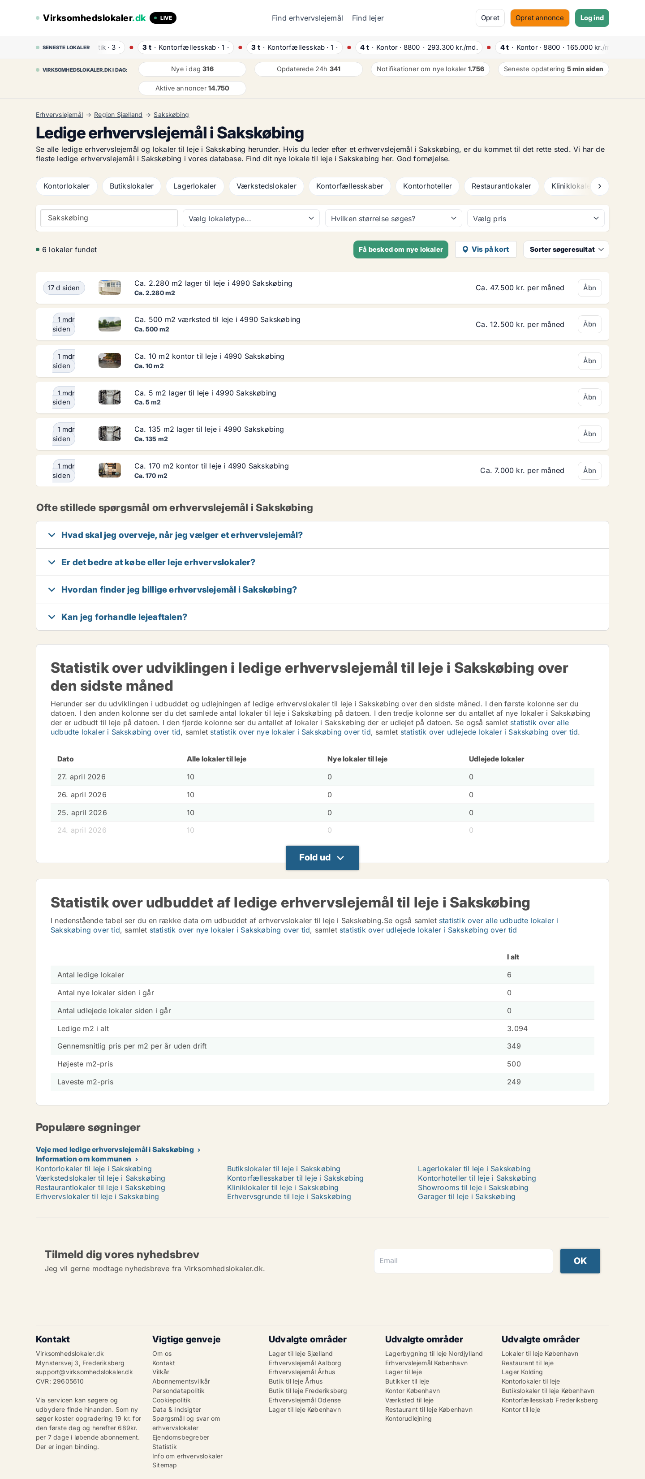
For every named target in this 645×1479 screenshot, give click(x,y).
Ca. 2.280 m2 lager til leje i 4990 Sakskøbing (213, 283)
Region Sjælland (118, 114)
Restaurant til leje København (429, 1409)
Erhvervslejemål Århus (302, 1372)
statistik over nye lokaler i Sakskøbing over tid (290, 731)
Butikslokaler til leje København (548, 1390)
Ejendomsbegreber (180, 1437)
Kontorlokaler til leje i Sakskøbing (94, 1168)
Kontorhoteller (427, 185)
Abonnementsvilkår (181, 1381)
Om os (162, 1353)
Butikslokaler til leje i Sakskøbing (284, 1168)
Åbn (590, 288)
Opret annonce (540, 17)
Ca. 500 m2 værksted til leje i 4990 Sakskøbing (217, 319)
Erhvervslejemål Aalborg (305, 1363)
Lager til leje (403, 1372)
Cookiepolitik (171, 1400)
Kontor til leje (521, 1409)
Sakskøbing (171, 114)
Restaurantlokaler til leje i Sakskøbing (100, 1187)
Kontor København (412, 1390)
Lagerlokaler (194, 185)
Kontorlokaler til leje (531, 1381)
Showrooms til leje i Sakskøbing (473, 1187)
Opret (490, 17)
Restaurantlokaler (501, 185)
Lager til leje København (305, 1409)
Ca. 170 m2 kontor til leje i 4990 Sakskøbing (211, 465)
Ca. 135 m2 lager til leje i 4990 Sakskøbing (209, 429)
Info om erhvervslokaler (187, 1456)
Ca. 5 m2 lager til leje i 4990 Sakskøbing (205, 392)
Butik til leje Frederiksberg (308, 1390)
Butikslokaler (132, 185)
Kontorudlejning (408, 1418)
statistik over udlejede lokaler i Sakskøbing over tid (489, 731)
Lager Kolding (522, 1372)
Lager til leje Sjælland (301, 1353)
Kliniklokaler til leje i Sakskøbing (283, 1187)
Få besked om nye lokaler (401, 249)
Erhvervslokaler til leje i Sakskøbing (97, 1196)
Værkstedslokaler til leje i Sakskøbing (101, 1178)
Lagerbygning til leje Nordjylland (434, 1353)
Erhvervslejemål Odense (305, 1400)
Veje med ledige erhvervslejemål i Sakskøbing (115, 1149)
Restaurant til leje (528, 1363)
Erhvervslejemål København (426, 1363)
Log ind (592, 17)
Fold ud (315, 857)
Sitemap (164, 1465)
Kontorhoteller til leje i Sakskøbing (477, 1178)
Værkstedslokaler (266, 185)
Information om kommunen (84, 1158)
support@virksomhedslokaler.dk (84, 1372)
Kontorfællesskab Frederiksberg (550, 1400)
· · (113, 47)
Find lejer (368, 17)
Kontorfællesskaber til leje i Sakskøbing (295, 1178)
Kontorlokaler (66, 185)
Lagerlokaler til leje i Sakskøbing (474, 1168)
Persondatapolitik (178, 1390)
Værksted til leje (409, 1400)
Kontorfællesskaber (350, 185)
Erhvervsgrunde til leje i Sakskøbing (289, 1196)
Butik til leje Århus (295, 1381)
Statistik (164, 1446)
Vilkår (160, 1372)
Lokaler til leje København (540, 1353)
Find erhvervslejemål (307, 17)
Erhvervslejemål (59, 114)
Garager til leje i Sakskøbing (467, 1196)
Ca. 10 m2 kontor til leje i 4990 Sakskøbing (209, 356)
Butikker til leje (407, 1381)
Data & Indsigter (176, 1409)
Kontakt (163, 1363)
